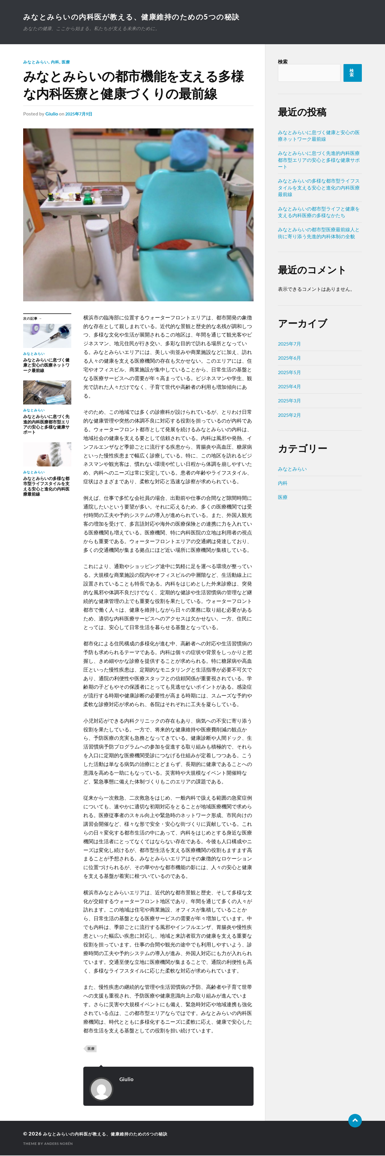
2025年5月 (289, 373)
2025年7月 (289, 344)
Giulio (51, 114)
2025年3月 (289, 401)
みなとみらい (36, 62)
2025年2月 (289, 415)
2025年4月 (289, 387)
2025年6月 (289, 358)
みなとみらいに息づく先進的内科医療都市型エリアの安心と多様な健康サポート (319, 160)
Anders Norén (60, 1144)
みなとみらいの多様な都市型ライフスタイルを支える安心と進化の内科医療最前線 (319, 188)
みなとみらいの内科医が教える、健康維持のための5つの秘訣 (141, 16)
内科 (57, 62)
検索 (283, 62)
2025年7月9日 (80, 114)
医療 (68, 62)
